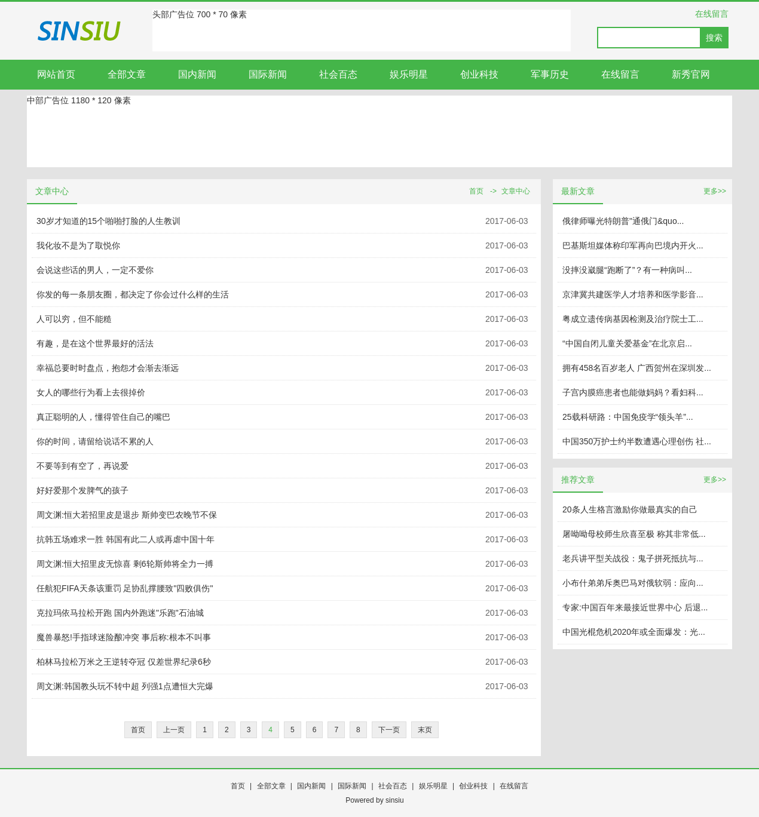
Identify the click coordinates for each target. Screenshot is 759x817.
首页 (476, 191)
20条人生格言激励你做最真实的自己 (629, 509)
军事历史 (550, 74)
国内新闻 (197, 74)
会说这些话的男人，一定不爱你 (95, 270)
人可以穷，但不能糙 (74, 319)
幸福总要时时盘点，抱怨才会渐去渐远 (107, 368)
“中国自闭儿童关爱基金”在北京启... (627, 343)
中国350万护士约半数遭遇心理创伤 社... (636, 441)
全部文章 (127, 74)
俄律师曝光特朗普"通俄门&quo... (623, 221)
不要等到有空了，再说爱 (82, 466)
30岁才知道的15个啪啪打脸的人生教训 (108, 221)
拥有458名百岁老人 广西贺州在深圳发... (636, 368)
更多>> (714, 191)
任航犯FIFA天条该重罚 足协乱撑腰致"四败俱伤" (124, 588)
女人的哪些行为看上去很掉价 (90, 392)
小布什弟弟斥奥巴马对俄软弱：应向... (632, 583)
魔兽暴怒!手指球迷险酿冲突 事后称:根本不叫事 (123, 637)
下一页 (389, 730)
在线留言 (712, 14)
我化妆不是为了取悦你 (78, 245)
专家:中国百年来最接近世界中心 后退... (635, 607)
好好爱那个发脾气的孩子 (82, 490)
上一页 (174, 730)
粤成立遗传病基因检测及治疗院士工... (632, 319)
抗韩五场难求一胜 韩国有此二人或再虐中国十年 (125, 539)
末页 (425, 730)
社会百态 (338, 74)
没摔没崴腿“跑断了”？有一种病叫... (627, 270)
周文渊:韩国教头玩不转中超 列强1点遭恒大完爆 (124, 686)
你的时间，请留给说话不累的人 (95, 441)
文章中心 (515, 191)
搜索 (714, 37)
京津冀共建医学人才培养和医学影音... (632, 294)
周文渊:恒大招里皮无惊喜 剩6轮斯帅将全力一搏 (124, 564)
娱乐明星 (409, 74)
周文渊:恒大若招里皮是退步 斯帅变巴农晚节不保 (126, 515)
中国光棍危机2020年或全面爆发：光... (633, 632)
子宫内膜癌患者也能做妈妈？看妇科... (632, 392)
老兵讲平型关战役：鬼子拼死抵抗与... (632, 558)
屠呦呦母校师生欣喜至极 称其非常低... (634, 534)
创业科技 (479, 74)
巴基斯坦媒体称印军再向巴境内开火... (632, 245)
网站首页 (56, 74)
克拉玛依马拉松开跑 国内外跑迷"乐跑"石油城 (120, 613)
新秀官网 (691, 74)
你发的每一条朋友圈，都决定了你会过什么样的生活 (132, 294)
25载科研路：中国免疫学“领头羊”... (627, 417)
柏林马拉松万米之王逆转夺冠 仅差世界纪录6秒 (123, 661)
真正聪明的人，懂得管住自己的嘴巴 (103, 417)
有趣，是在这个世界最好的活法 (95, 343)
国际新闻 (268, 74)
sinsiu (394, 800)
